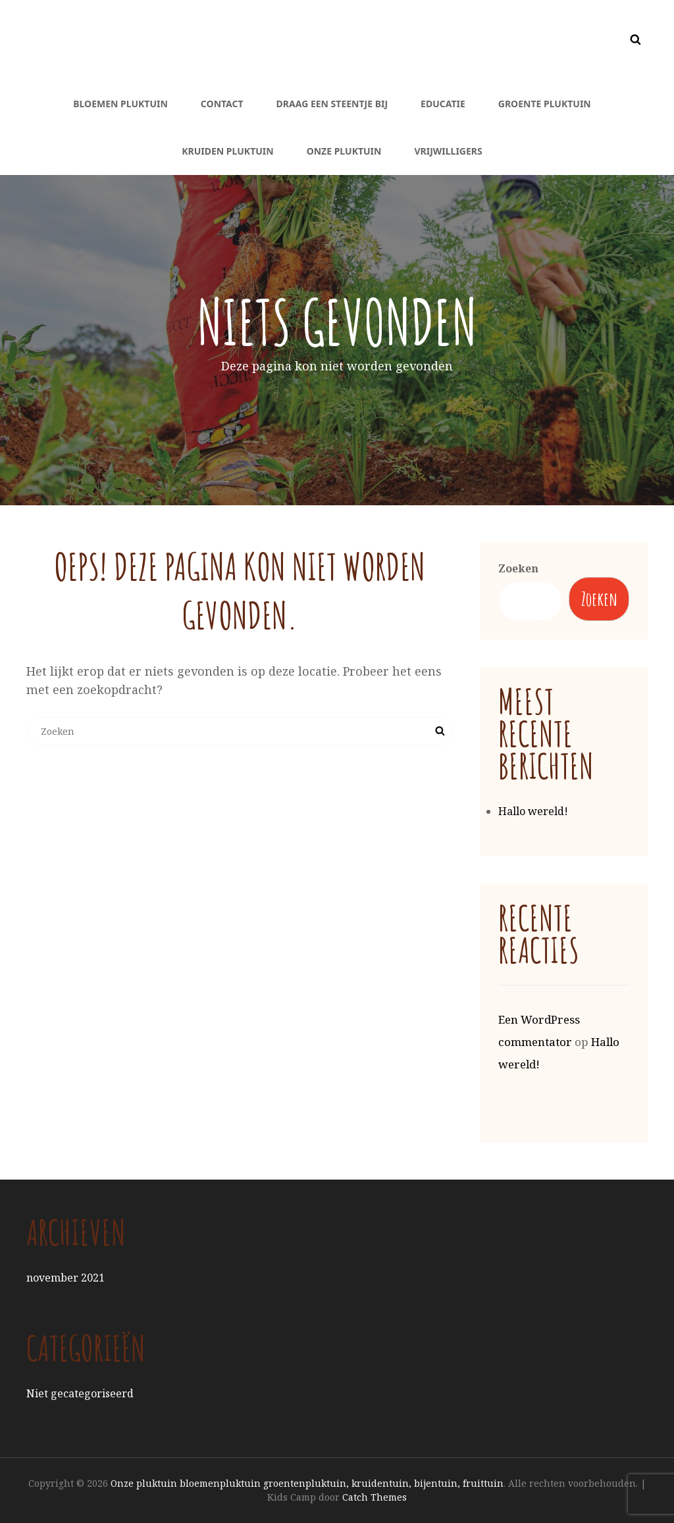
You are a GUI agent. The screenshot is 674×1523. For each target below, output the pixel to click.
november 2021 (65, 1277)
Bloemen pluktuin (120, 103)
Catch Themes (374, 1497)
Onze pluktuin (344, 151)
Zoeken (518, 568)
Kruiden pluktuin (227, 151)
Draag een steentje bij (332, 103)
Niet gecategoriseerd (80, 1393)
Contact (222, 103)
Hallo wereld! (533, 811)
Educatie (443, 103)
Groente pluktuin (544, 103)
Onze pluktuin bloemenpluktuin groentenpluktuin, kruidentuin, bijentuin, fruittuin (307, 1483)
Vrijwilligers (448, 151)
